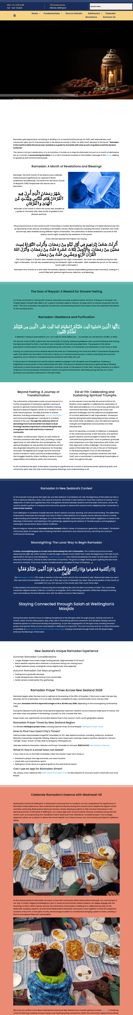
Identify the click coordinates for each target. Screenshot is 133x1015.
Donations (91, 17)
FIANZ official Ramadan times (54, 773)
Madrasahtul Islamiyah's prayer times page (45, 629)
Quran (108, 155)
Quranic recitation (53, 415)
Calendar (111, 13)
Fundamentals (52, 13)
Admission (94, 13)
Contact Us (109, 17)
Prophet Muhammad (57, 557)
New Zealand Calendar (100, 745)
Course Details (74, 13)
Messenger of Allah (26, 577)
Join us (105, 1010)
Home (35, 13)
